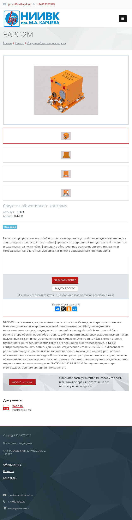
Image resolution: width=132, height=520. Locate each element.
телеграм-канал (18, 508)
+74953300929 (46, 4)
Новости (8, 471)
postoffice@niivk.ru (19, 4)
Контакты (9, 478)
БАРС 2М (17, 406)
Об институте (12, 464)
